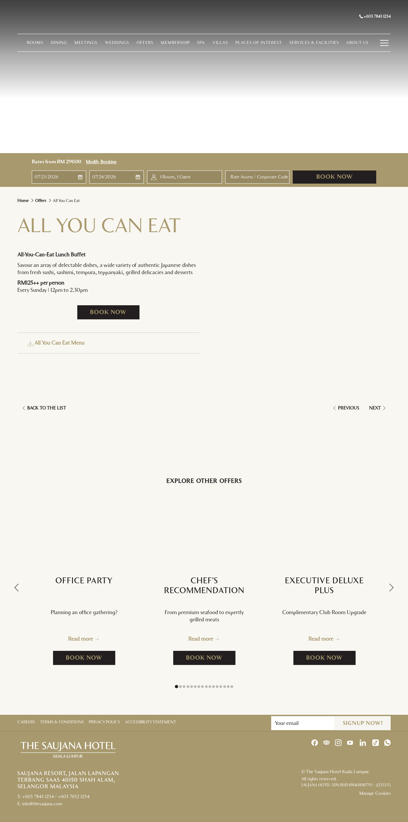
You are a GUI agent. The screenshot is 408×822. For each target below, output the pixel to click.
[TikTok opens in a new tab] (375, 742)
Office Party (84, 581)
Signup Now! (363, 723)
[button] (59, 177)
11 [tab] (213, 686)
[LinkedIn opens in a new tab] (363, 742)
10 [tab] (210, 686)
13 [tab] (220, 686)
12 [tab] (217, 686)
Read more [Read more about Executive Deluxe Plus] (321, 639)
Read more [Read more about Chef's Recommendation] (201, 639)
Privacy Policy (104, 722)
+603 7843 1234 (375, 17)
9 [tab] (206, 686)
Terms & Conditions (62, 722)
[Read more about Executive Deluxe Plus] (324, 528)
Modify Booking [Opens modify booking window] (101, 162)
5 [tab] (191, 686)
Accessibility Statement (150, 722)
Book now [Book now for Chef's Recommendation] (210, 658)
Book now (334, 177)
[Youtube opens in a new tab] (350, 742)
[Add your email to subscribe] (303, 723)
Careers (26, 722)
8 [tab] (202, 686)
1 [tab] (176, 686)
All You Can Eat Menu (55, 343)
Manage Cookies (375, 793)
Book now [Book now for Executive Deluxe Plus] (331, 658)
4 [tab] (188, 686)
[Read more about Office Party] (84, 528)
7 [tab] (198, 686)
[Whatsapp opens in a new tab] (387, 742)
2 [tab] (180, 686)
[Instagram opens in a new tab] (338, 742)
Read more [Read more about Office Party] (81, 639)
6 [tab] (195, 686)
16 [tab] (232, 686)
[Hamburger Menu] (392, 44)
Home (22, 201)
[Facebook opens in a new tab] (314, 742)
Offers (40, 201)
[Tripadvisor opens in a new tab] (326, 742)
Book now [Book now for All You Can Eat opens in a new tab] (108, 312)
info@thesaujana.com (42, 804)
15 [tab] (228, 686)
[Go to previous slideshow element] (16, 588)
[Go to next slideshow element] (391, 588)
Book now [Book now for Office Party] (90, 658)
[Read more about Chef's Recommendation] (204, 528)
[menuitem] (21, 44)
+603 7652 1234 (73, 796)
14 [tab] (224, 686)
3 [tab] (184, 686)
